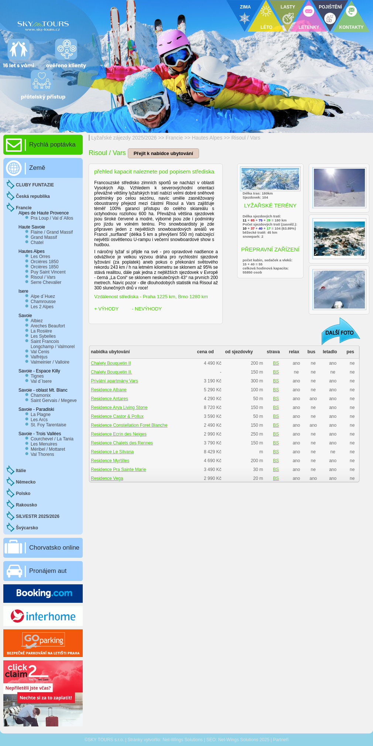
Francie (174, 138)
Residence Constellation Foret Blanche (129, 425)
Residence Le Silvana (112, 451)
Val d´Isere (41, 381)
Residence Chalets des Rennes (122, 443)
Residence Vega (107, 478)
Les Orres (40, 256)
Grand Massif (44, 237)
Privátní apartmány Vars (114, 381)
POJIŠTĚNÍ (330, 7)
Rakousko (26, 505)
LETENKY (308, 27)
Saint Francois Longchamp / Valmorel (53, 344)
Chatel (37, 242)
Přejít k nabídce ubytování (163, 153)
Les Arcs (39, 419)
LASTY (288, 7)
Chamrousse (43, 301)
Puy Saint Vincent (48, 272)
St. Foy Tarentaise (48, 424)
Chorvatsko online (54, 547)
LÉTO (267, 27)
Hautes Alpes (207, 138)
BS (276, 363)
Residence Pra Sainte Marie (118, 469)
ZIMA (245, 7)
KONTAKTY (351, 27)
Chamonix (41, 395)
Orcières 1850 (44, 266)
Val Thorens (42, 454)
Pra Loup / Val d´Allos (52, 218)
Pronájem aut (47, 570)
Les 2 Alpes (42, 306)
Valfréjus (39, 357)
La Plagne (41, 414)
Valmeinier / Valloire (50, 362)
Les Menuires (44, 444)
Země (37, 167)
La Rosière (41, 331)
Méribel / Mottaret (48, 449)
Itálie (21, 470)
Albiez (37, 320)
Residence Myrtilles (110, 460)
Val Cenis (40, 351)
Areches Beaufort (48, 326)
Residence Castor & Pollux (117, 416)
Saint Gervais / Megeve (54, 400)
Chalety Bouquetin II (111, 363)
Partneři (280, 739)
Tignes (37, 376)
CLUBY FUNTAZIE (35, 185)
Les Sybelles (43, 336)
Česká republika (33, 196)
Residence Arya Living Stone (119, 407)
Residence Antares (109, 398)
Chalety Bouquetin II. (111, 372)
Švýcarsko (27, 527)
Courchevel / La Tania (52, 438)
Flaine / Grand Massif (52, 232)
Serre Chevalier (46, 282)
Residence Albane (109, 389)
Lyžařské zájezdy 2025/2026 (124, 138)
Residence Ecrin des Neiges (119, 434)
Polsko (23, 493)
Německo (25, 482)
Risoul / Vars (245, 138)
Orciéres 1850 (44, 261)
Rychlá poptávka (52, 144)
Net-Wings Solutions (182, 739)
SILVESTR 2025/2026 (37, 516)
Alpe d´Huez (43, 296)
